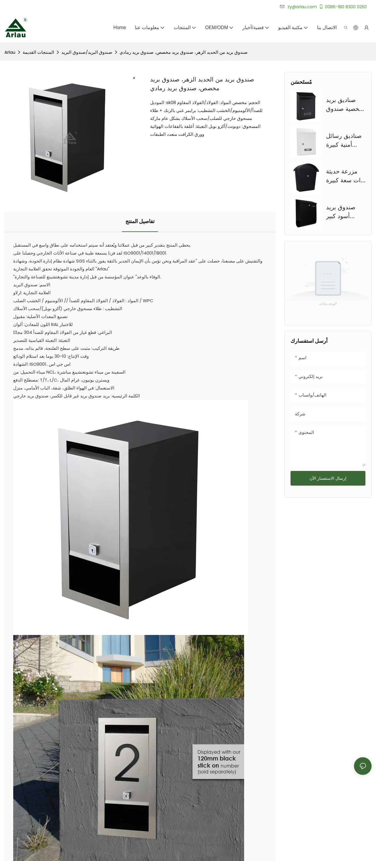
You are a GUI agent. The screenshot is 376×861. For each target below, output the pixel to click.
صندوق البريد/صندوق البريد (86, 52)
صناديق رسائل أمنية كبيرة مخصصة (344, 141)
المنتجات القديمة (38, 52)
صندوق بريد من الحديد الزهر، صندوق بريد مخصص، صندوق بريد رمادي (184, 52)
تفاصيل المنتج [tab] (140, 221)
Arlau (9, 52)
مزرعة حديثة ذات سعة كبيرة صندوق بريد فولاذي (344, 176)
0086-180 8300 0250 (343, 7)
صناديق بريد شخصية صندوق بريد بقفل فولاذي (345, 105)
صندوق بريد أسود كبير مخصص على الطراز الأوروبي (345, 212)
